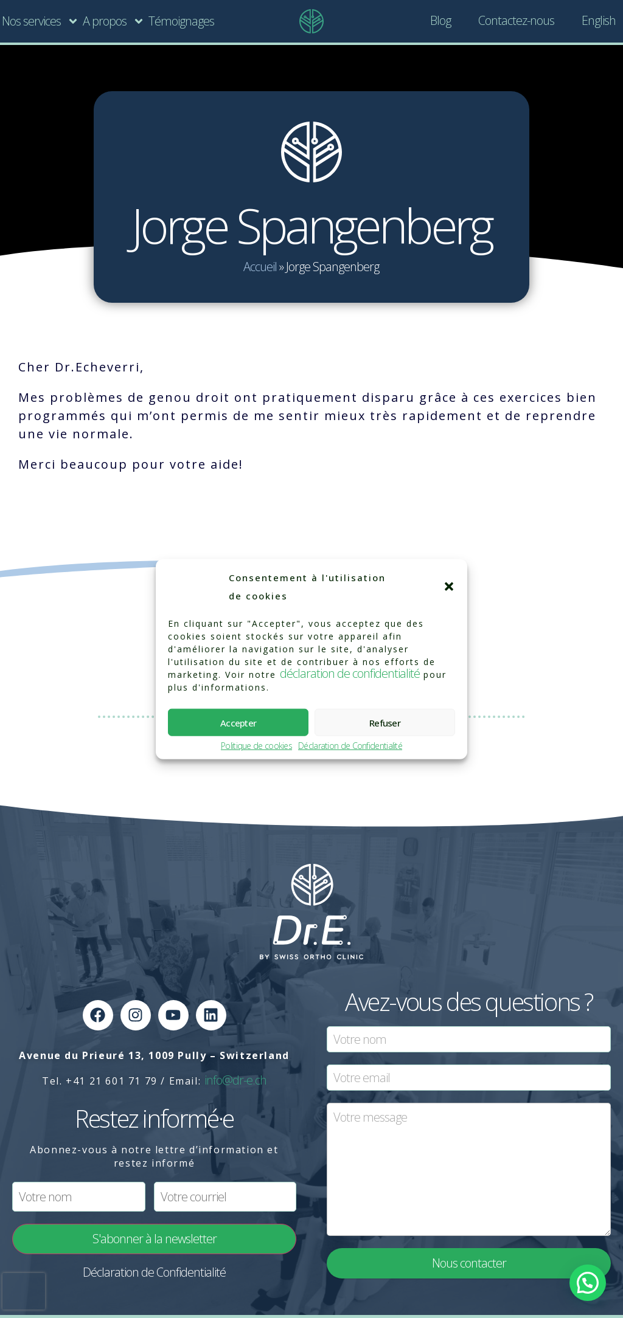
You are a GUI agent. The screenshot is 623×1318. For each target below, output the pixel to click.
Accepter (238, 722)
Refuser (384, 722)
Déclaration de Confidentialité (350, 746)
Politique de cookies (256, 746)
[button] (449, 587)
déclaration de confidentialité (350, 673)
